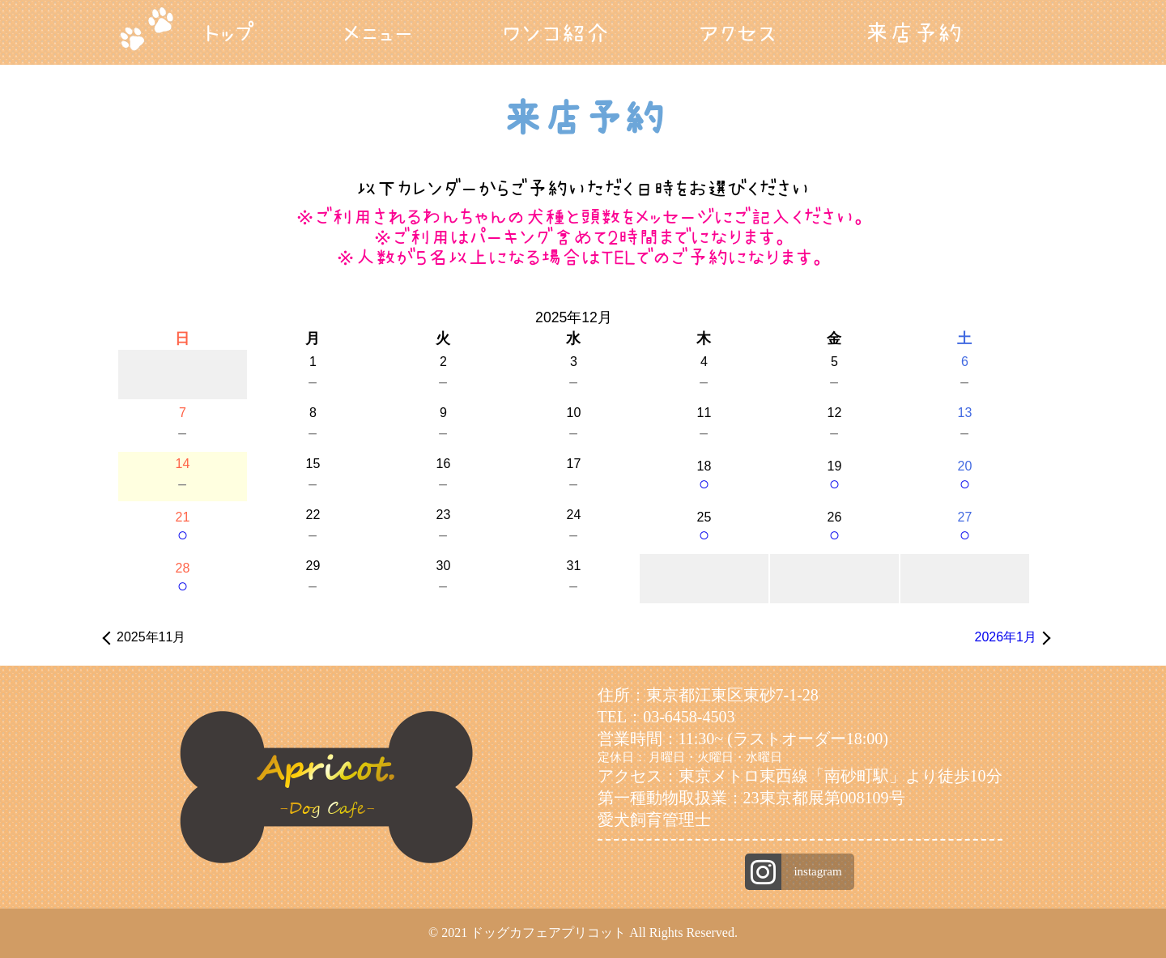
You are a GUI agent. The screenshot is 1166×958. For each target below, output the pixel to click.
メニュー (378, 32)
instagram (817, 871)
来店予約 (913, 32)
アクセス (737, 32)
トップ (229, 32)
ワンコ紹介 (556, 32)
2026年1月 (1006, 637)
